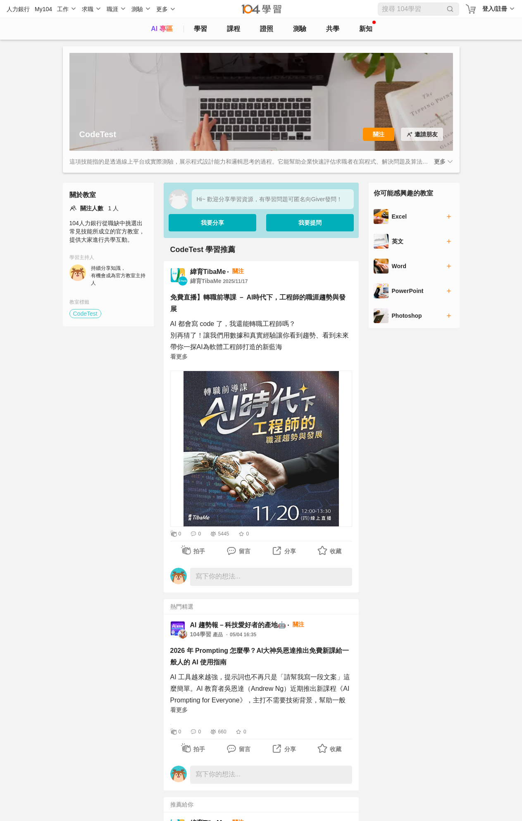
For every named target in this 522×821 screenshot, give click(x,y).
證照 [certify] (266, 28)
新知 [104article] (367, 26)
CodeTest (85, 313)
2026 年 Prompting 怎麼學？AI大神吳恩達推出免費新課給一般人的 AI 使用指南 (259, 656)
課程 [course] (233, 28)
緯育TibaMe (208, 271)
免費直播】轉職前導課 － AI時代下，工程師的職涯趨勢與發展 (258, 303)
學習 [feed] (200, 28)
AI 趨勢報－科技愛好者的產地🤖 (238, 624)
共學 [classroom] (332, 28)
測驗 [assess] (299, 28)
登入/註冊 (494, 8)
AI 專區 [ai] (161, 28)
